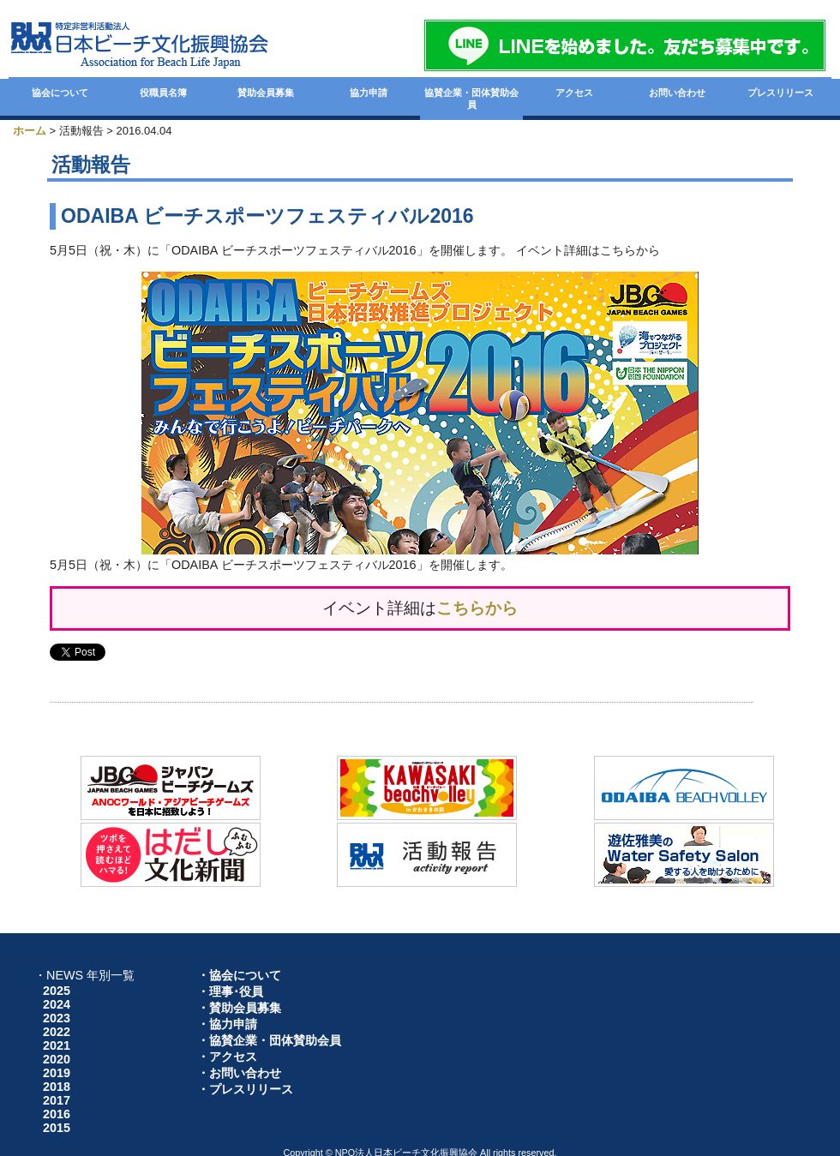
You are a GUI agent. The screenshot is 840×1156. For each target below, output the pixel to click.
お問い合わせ (677, 92)
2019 (56, 1073)
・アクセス (227, 1056)
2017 (56, 1100)
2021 (56, 1045)
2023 (56, 1018)
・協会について (239, 975)
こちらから (477, 608)
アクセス (574, 92)
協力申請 (368, 92)
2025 (56, 990)
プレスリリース (780, 92)
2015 (56, 1128)
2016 (56, 1114)
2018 (56, 1086)
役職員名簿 (163, 92)
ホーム (29, 130)
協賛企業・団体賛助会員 (471, 98)
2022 (56, 1032)
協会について (60, 92)
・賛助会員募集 (239, 1008)
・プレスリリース (245, 1089)
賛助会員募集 (265, 92)
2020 (56, 1059)
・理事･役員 (230, 991)
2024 (56, 1004)
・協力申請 (227, 1024)
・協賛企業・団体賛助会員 (269, 1040)
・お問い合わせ (239, 1073)
